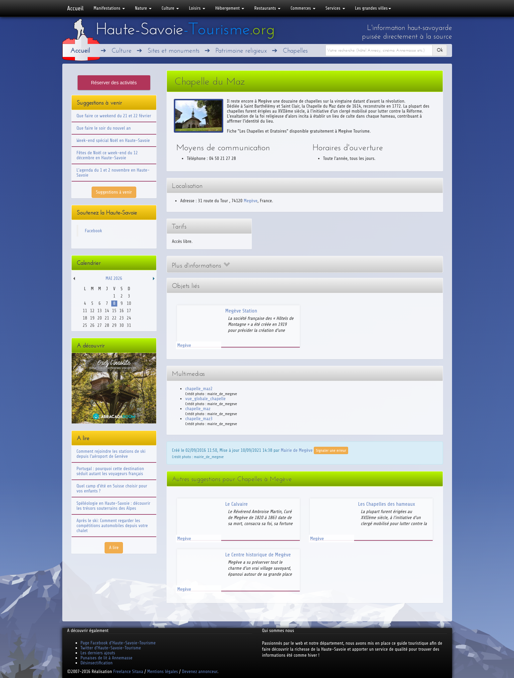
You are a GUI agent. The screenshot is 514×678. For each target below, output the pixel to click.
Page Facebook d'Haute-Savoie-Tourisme (118, 642)
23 (121, 318)
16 (121, 310)
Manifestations (109, 8)
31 (129, 325)
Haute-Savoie (185, 29)
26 (92, 325)
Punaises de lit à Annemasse (107, 657)
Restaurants (267, 8)
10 (129, 303)
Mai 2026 (114, 278)
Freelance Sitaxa (128, 671)
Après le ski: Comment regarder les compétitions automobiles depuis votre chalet (112, 525)
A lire (114, 547)
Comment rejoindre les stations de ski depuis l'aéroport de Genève (111, 454)
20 (99, 318)
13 (99, 310)
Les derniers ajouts (98, 652)
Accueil (75, 8)
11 (85, 310)
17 (129, 310)
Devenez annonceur (200, 671)
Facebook (93, 230)
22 (114, 318)
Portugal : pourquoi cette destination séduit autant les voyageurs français (110, 471)
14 (107, 310)
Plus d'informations (201, 265)
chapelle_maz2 (199, 388)
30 (121, 325)
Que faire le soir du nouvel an (104, 128)
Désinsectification (97, 662)
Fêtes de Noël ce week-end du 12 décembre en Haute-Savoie (107, 155)
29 (114, 325)
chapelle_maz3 (199, 418)
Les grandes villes (373, 8)
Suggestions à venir (114, 192)
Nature (143, 8)
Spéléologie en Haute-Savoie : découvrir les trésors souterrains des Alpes (114, 506)
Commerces (302, 8)
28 (107, 325)
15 (114, 310)
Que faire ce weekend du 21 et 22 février (114, 115)
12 (92, 310)
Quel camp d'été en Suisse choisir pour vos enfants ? (112, 488)
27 (99, 325)
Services (335, 8)
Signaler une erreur (331, 450)
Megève (251, 200)
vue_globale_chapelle (205, 398)
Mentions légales (162, 671)
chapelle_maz (198, 408)
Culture (170, 8)
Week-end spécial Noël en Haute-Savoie (113, 140)
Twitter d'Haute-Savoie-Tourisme (111, 647)
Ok (440, 50)
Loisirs (197, 8)
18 (85, 318)
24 (129, 318)
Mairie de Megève (297, 449)
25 (85, 325)
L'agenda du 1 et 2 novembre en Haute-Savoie (113, 173)
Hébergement (229, 8)
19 (92, 318)
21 (107, 318)
